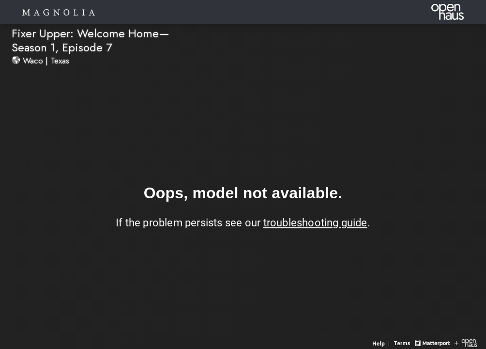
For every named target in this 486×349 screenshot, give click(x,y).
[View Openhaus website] (466, 342)
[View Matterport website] (432, 342)
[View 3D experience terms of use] (403, 342)
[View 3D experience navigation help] (382, 342)
